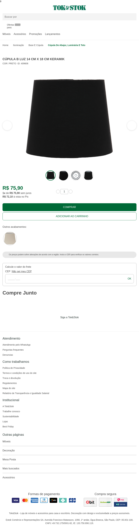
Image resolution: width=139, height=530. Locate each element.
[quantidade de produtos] (64, 191)
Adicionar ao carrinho (72, 216)
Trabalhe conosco (11, 411)
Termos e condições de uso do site (20, 373)
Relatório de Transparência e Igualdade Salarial (26, 393)
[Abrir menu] (23, 8)
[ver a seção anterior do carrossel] (131, 125)
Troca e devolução (12, 378)
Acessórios (20, 34)
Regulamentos (10, 383)
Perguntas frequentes (13, 350)
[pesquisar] (133, 17)
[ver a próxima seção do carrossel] (7, 125)
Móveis (7, 34)
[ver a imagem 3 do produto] (76, 175)
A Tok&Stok (8, 406)
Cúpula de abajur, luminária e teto (66, 45)
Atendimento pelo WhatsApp (16, 344)
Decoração (69, 450)
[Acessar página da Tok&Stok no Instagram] (65, 323)
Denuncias (8, 355)
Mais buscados (69, 468)
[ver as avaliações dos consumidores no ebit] (90, 502)
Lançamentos (52, 34)
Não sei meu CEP (22, 271)
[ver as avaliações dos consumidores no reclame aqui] (105, 502)
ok (129, 278)
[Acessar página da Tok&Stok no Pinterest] (73, 323)
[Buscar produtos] (69, 16)
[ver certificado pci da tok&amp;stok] (120, 502)
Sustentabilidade (11, 416)
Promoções (35, 34)
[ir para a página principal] (69, 7)
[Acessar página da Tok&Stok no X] (82, 323)
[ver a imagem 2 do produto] (63, 175)
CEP (7, 271)
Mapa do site (9, 388)
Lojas (5, 421)
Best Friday (8, 426)
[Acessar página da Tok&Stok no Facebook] (56, 323)
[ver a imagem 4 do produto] (88, 175)
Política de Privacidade (14, 368)
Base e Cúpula (36, 45)
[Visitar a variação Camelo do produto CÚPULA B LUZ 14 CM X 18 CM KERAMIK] (10, 238)
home (5, 45)
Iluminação (18, 45)
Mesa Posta (69, 459)
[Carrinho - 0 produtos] (134, 8)
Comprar (69, 207)
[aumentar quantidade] (70, 191)
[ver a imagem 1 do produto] (51, 175)
